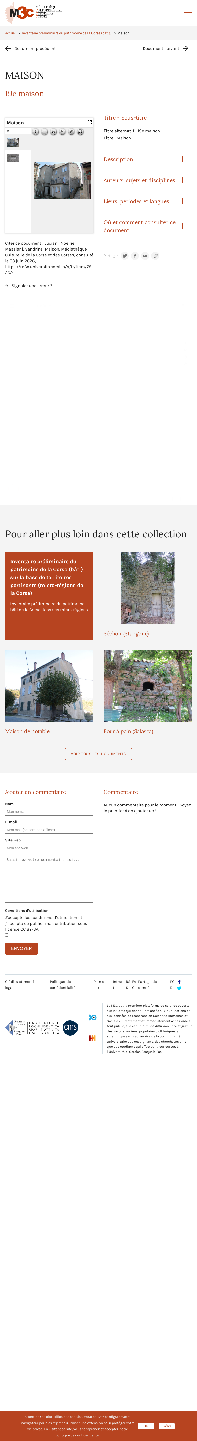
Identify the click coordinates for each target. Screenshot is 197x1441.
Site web (13, 840)
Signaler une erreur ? (32, 285)
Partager (111, 256)
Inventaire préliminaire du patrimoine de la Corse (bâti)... (67, 33)
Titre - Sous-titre (125, 117)
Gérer (167, 1426)
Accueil (11, 33)
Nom (9, 803)
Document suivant (161, 48)
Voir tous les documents (98, 753)
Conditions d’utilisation (26, 910)
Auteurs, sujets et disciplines (139, 180)
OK (146, 1426)
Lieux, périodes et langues (136, 201)
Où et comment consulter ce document (140, 226)
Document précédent (35, 48)
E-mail (11, 822)
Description (118, 159)
